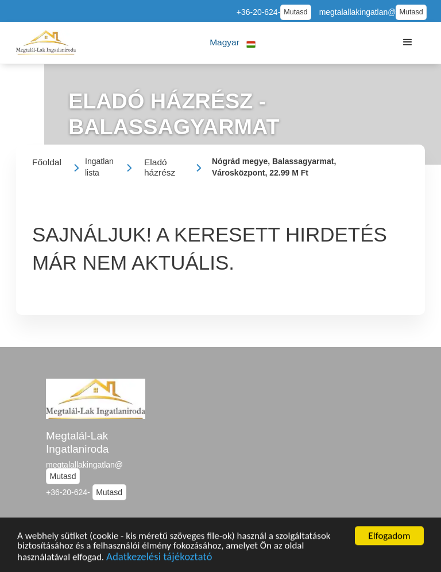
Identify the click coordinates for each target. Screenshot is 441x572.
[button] (233, 42)
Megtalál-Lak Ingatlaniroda (77, 442)
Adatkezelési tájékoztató (159, 558)
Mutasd (295, 12)
